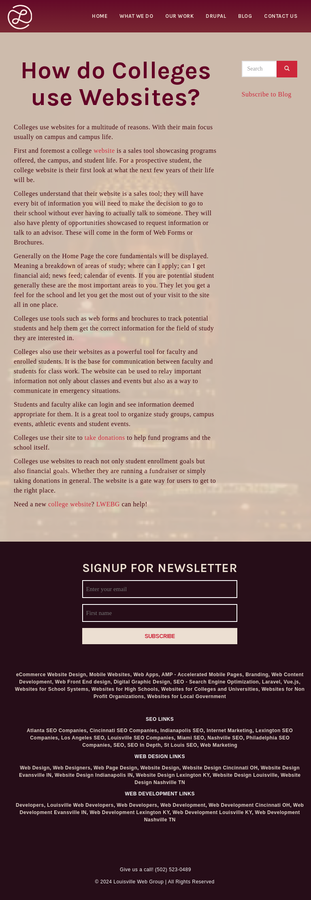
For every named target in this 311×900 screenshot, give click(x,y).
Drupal (216, 16)
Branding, (257, 674)
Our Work (179, 16)
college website (70, 504)
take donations (105, 437)
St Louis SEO (180, 745)
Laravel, (272, 682)
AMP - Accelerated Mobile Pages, (203, 674)
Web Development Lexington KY (129, 812)
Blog (245, 16)
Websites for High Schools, (126, 689)
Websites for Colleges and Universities (209, 689)
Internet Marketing (229, 730)
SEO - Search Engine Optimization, (216, 682)
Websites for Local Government (186, 696)
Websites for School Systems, (52, 689)
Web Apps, (146, 674)
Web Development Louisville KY (212, 812)
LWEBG (108, 504)
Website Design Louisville (245, 775)
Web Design (34, 768)
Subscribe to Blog (267, 94)
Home (99, 16)
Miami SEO (190, 738)
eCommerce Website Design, (52, 674)
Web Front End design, (83, 682)
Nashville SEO (225, 738)
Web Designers (71, 768)
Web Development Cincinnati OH (249, 805)
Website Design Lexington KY (173, 775)
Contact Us (280, 16)
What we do (136, 16)
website (104, 150)
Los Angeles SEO (82, 738)
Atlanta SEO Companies (57, 730)
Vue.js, (291, 682)
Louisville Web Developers (80, 805)
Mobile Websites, (110, 674)
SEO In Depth (144, 745)
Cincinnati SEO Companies (124, 730)
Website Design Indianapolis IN (94, 775)
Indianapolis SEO (182, 730)
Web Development (182, 805)
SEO (118, 745)
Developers (30, 805)
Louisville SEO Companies (141, 738)
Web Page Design (115, 768)
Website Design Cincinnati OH (220, 768)
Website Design (160, 768)
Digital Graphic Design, (143, 682)
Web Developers (137, 805)
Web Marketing (219, 745)
